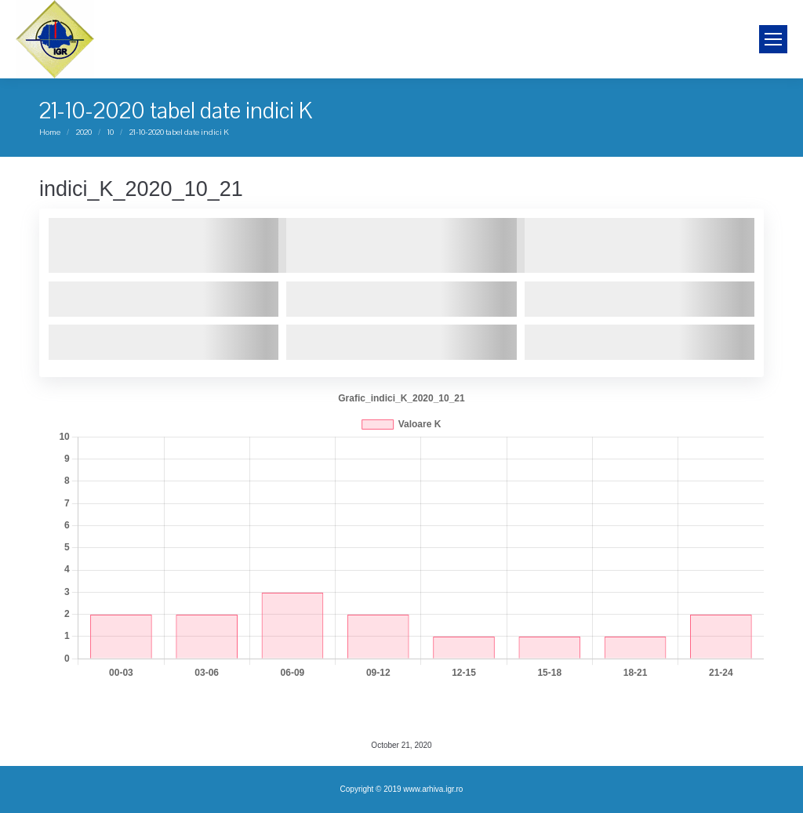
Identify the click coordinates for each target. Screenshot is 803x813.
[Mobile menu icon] (773, 39)
